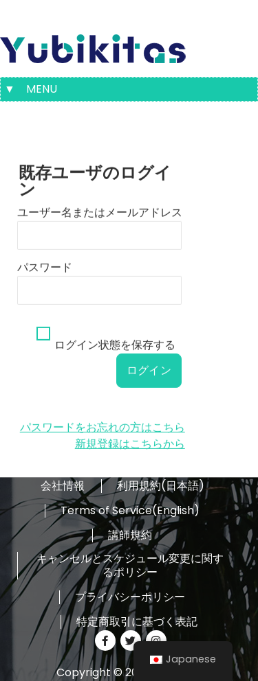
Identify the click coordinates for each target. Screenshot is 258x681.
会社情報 (63, 486)
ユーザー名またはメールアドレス (99, 226)
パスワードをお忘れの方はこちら (102, 441)
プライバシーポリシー (130, 597)
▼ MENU (30, 89)
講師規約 (130, 535)
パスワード (44, 281)
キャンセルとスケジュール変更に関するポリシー (130, 565)
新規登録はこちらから (130, 457)
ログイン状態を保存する (114, 359)
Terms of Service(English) (130, 511)
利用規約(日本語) (160, 486)
